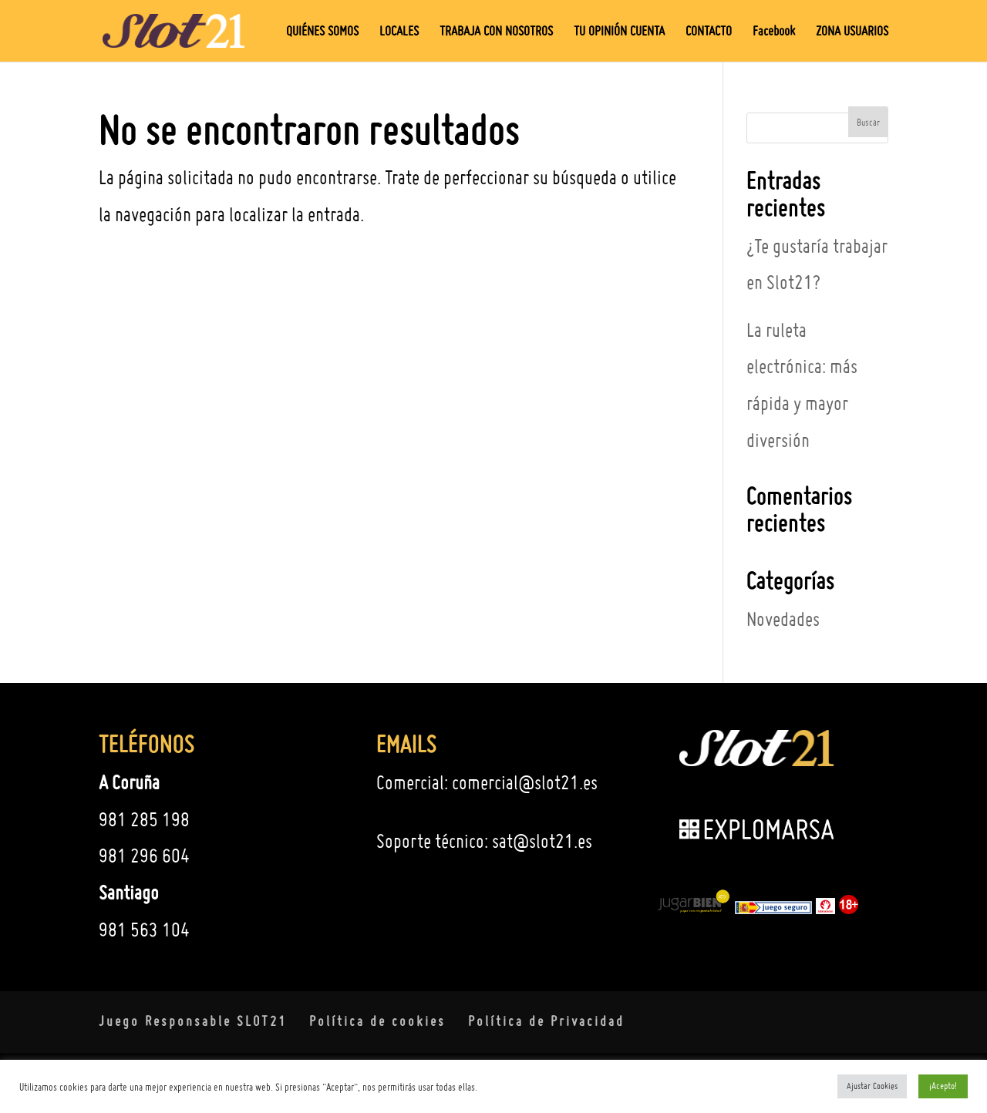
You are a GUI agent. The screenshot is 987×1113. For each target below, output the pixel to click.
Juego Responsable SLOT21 (193, 1021)
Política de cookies (377, 1021)
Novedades (783, 618)
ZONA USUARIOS (852, 32)
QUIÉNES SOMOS (322, 32)
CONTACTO (709, 32)
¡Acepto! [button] (943, 1085)
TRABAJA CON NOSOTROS (496, 32)
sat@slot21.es (542, 840)
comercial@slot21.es (525, 782)
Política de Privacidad (546, 1021)
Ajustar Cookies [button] (872, 1086)
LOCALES (399, 32)
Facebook (774, 32)
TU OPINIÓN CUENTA (619, 32)
